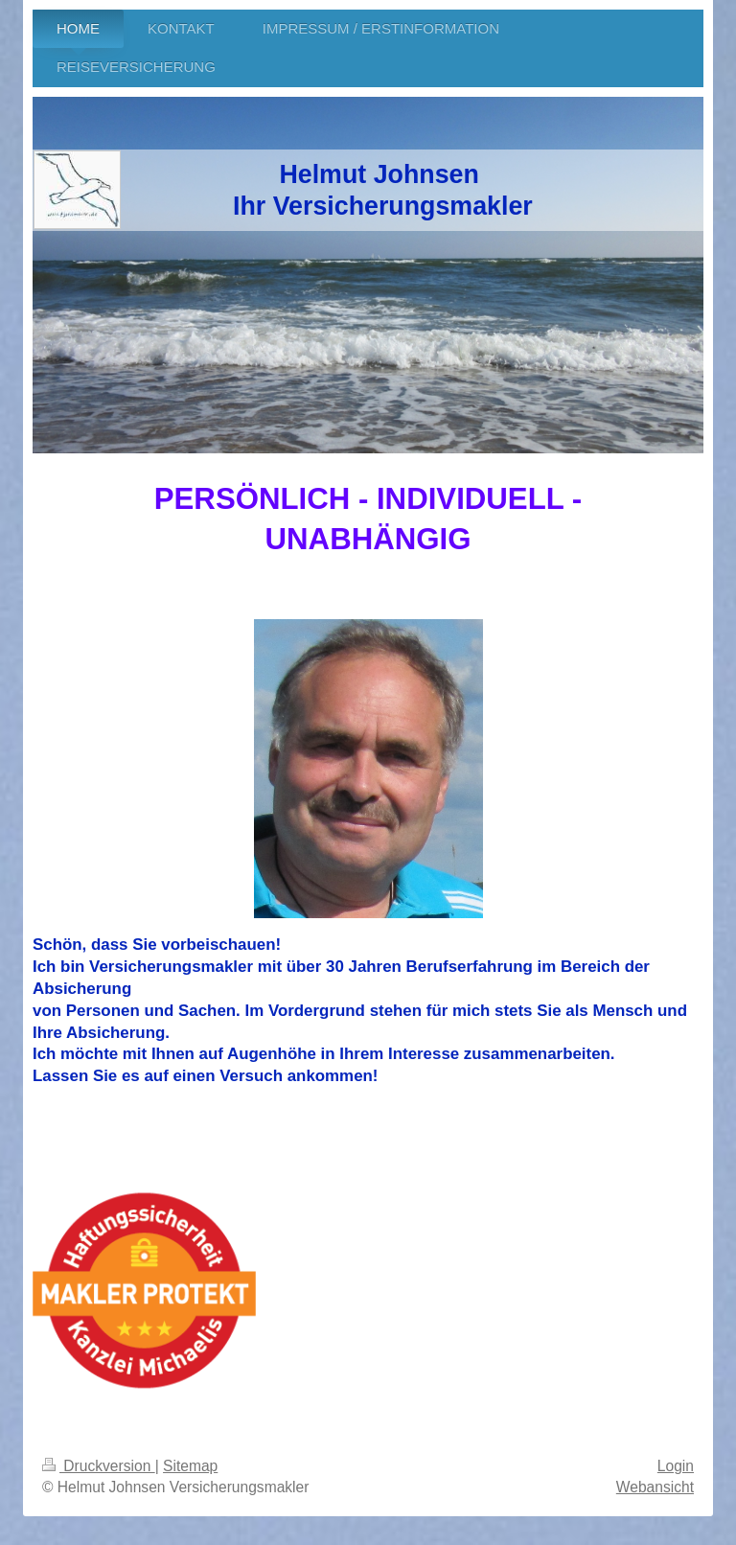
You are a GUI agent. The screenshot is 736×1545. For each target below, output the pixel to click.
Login (675, 1466)
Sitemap (190, 1466)
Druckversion (98, 1466)
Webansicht (655, 1487)
